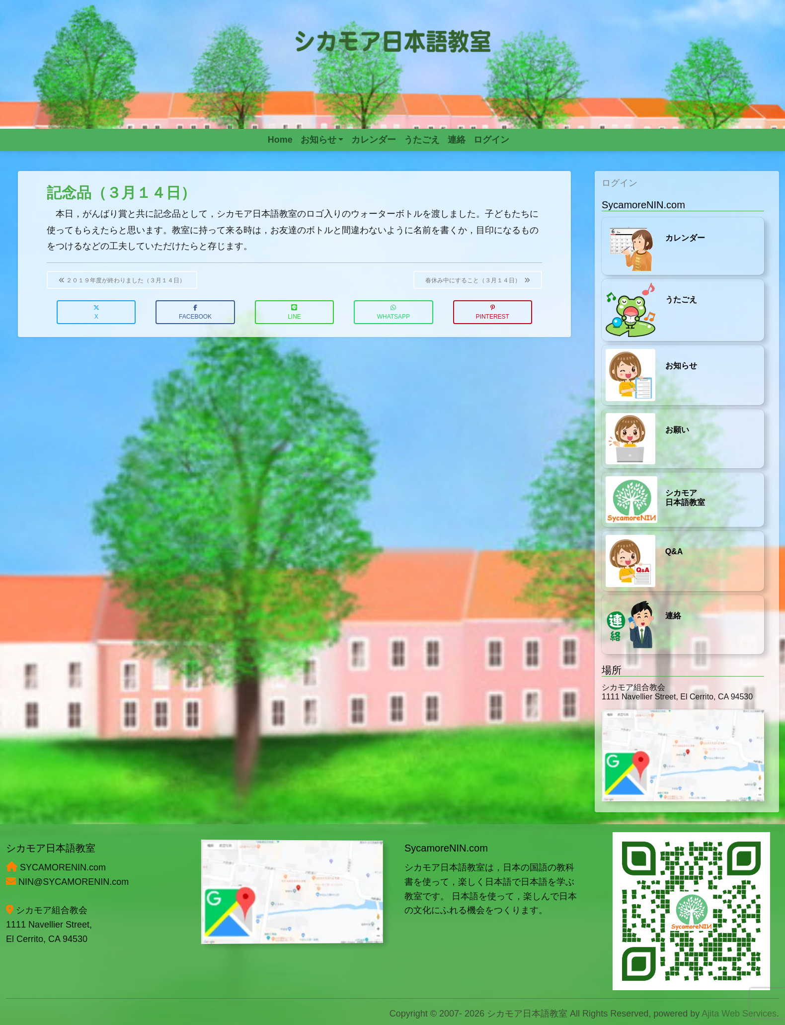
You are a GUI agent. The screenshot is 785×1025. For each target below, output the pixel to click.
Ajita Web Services (739, 1014)
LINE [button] (294, 312)
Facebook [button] (195, 312)
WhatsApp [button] (393, 312)
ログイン (619, 183)
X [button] (96, 312)
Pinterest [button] (492, 312)
